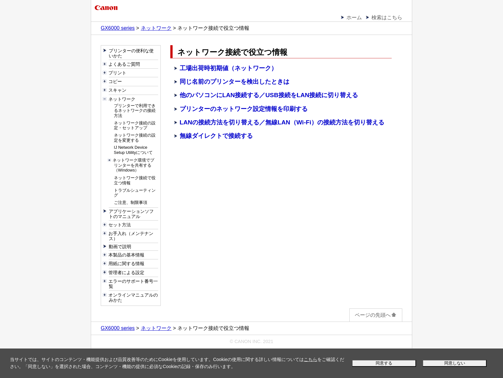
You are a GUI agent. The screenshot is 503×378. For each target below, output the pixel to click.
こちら (310, 359)
